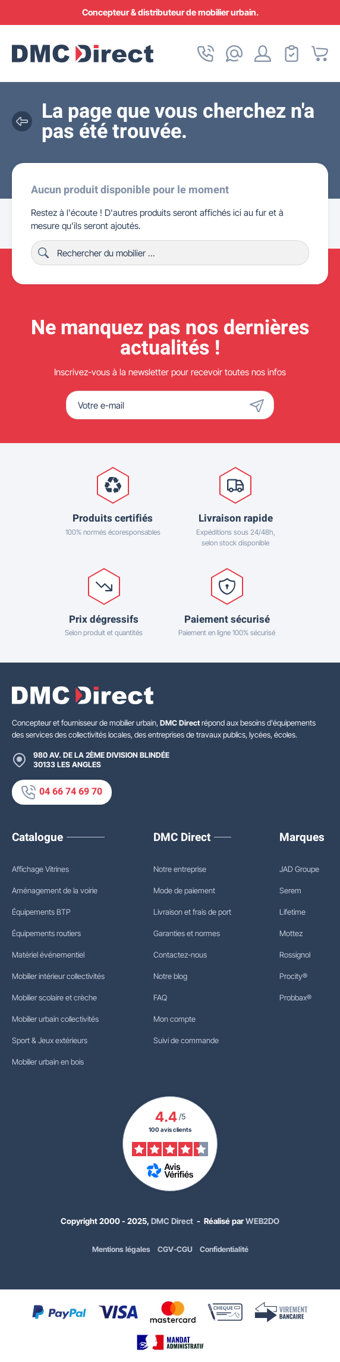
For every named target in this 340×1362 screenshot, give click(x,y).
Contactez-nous (180, 954)
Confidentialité (224, 1249)
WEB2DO (262, 1221)
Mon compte (174, 1019)
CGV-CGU (175, 1249)
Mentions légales (121, 1249)
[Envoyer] (259, 405)
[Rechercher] (170, 252)
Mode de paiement (184, 890)
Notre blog (170, 976)
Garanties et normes (186, 933)
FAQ (160, 997)
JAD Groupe (299, 869)
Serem (290, 890)
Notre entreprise (179, 869)
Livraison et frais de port (192, 912)
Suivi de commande (186, 1040)
